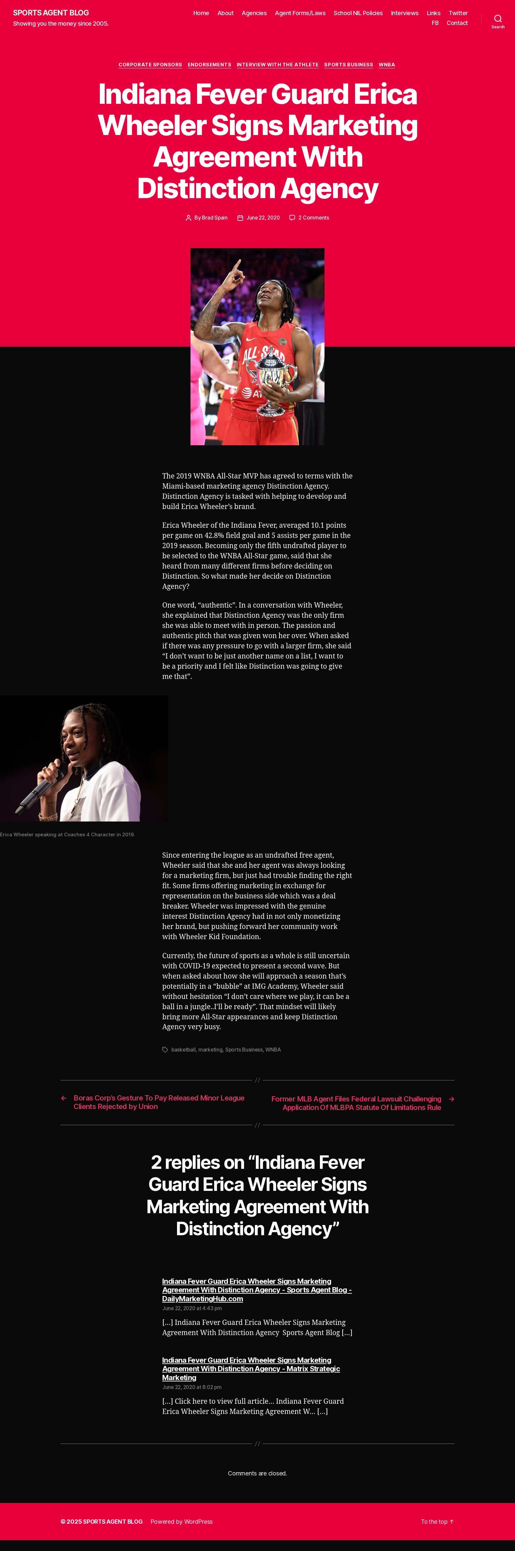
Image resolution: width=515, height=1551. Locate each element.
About (225, 13)
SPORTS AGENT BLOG (53, 13)
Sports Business (350, 66)
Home (201, 13)
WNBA (390, 66)
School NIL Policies (358, 13)
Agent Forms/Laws (300, 13)
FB (435, 23)
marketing (211, 1050)
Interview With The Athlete (278, 66)
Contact (457, 23)
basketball (183, 1050)
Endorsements (209, 66)
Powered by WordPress (184, 1532)
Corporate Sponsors (148, 66)
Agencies (254, 13)
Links (434, 13)
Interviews (405, 13)
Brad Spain (213, 218)
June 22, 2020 (263, 218)
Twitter (458, 13)
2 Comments (315, 218)
